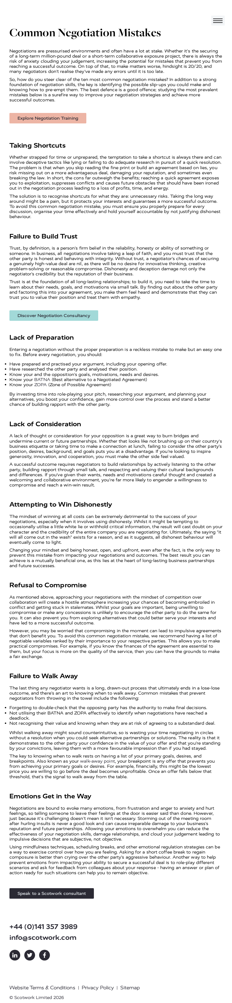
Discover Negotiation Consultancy (54, 315)
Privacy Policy (98, 987)
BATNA (42, 379)
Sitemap (130, 987)
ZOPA (40, 384)
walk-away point (97, 761)
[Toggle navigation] (218, 21)
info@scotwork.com (43, 937)
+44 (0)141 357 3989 (43, 927)
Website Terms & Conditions (42, 987)
